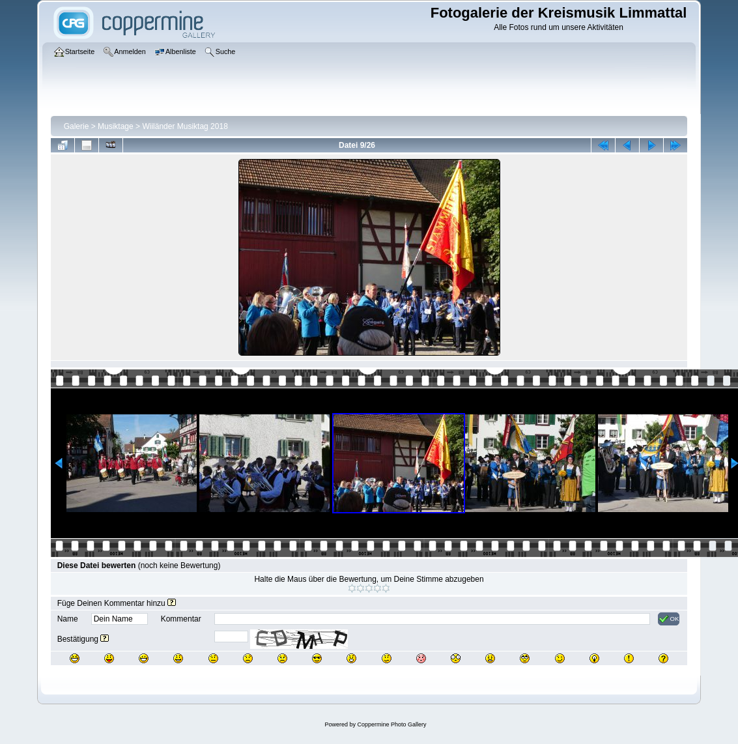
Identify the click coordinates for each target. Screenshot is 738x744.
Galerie (76, 126)
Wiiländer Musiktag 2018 (184, 126)
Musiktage (116, 126)
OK (669, 619)
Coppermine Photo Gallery (391, 724)
